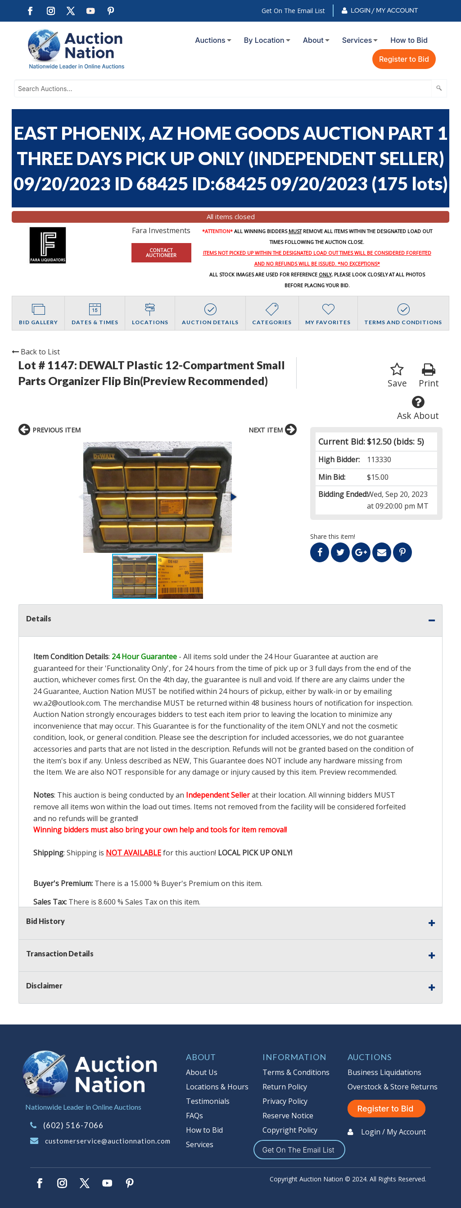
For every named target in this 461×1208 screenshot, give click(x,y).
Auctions (210, 40)
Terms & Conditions (296, 1072)
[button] (233, 497)
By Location (264, 40)
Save (397, 376)
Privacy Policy (284, 1101)
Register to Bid (404, 59)
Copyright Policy (289, 1130)
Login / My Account (384, 10)
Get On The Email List (293, 10)
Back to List (36, 352)
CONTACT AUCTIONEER (161, 252)
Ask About (418, 408)
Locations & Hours (217, 1087)
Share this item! (332, 536)
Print (429, 376)
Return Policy (284, 1087)
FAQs (194, 1116)
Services (357, 40)
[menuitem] (211, 40)
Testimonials (208, 1101)
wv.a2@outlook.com (66, 703)
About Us (201, 1072)
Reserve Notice (287, 1116)
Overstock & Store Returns (393, 1087)
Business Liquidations (384, 1072)
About (313, 40)
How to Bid (409, 40)
